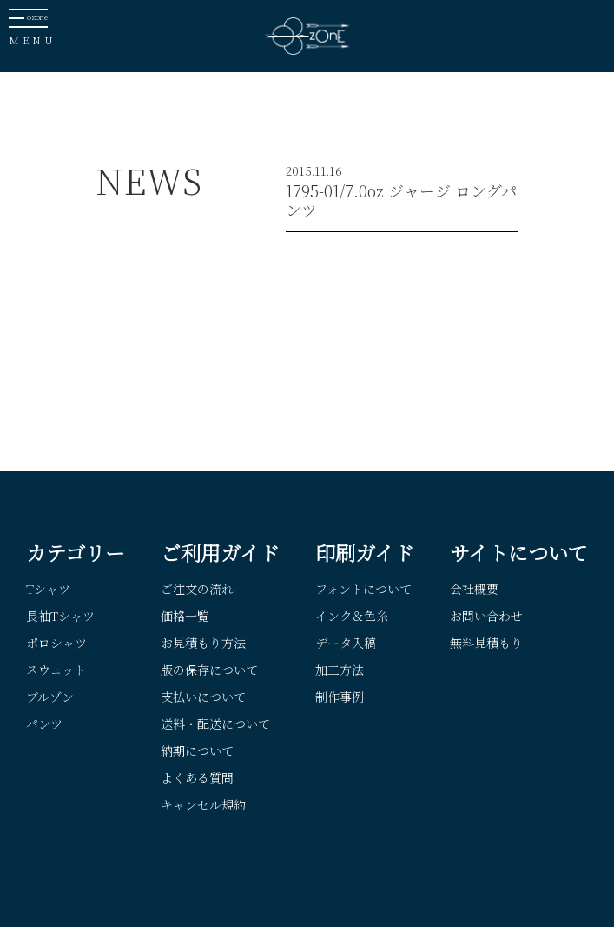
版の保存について (209, 669)
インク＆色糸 (351, 615)
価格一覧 (185, 615)
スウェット (56, 669)
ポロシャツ (56, 642)
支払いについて (203, 696)
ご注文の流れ (197, 588)
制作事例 (339, 696)
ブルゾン (50, 696)
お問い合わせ (486, 615)
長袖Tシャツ (60, 615)
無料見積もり (486, 642)
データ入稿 (345, 642)
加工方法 (339, 669)
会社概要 (474, 588)
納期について (197, 750)
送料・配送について (215, 723)
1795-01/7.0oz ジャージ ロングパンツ (401, 200)
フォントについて (363, 588)
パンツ (44, 723)
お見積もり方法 (203, 642)
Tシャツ (48, 588)
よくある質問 (197, 777)
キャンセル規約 (203, 804)
